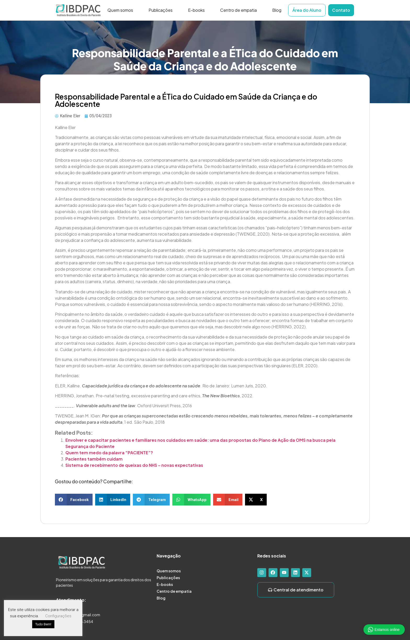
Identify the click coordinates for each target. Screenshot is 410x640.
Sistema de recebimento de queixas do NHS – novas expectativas (134, 465)
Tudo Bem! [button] (43, 624)
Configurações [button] (58, 616)
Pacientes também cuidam (94, 459)
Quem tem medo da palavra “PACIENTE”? (109, 452)
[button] (74, 499)
